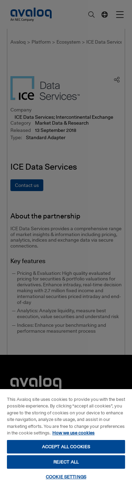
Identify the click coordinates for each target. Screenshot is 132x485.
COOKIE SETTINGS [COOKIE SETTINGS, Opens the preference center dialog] (66, 476)
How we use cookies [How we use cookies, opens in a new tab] (73, 432)
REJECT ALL (66, 462)
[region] (66, 436)
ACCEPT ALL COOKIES (66, 446)
